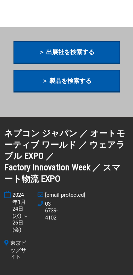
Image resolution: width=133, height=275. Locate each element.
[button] (66, 52)
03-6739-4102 (51, 211)
